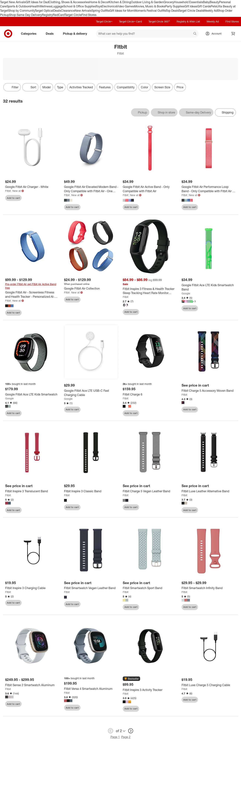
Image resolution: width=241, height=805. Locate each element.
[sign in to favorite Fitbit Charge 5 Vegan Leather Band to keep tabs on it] (171, 507)
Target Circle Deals (190, 10)
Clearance (68, 10)
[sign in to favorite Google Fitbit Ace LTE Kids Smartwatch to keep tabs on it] (53, 413)
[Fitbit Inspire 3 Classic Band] (91, 491)
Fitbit (8, 190)
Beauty (214, 2)
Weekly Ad (210, 10)
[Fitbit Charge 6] (150, 394)
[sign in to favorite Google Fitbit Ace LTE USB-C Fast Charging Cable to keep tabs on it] (112, 410)
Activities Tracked (81, 87)
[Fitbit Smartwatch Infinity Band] (209, 588)
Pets (214, 6)
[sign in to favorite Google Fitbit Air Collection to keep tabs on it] (112, 300)
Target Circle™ (104, 21)
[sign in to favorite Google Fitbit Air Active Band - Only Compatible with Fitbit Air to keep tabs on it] (171, 207)
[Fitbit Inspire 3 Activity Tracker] (150, 690)
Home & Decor (99, 2)
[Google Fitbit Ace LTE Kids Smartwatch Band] (209, 287)
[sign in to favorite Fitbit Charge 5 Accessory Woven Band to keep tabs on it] (229, 410)
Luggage (57, 6)
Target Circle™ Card (130, 21)
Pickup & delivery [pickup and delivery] (76, 33)
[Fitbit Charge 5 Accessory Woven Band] (209, 391)
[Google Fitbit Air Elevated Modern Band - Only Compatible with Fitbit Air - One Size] (91, 189)
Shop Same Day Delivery (25, 15)
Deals (57, 10)
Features (105, 87)
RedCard (59, 15)
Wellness (46, 6)
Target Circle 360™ (159, 21)
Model (46, 87)
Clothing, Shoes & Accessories (69, 2)
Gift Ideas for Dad (37, 2)
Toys (99, 6)
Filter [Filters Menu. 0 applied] (12, 87)
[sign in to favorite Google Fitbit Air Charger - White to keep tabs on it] (53, 198)
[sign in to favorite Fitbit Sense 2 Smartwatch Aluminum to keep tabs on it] (53, 704)
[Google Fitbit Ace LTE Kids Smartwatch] (32, 394)
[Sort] (30, 87)
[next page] (131, 731)
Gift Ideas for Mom (121, 10)
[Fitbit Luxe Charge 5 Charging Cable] (209, 685)
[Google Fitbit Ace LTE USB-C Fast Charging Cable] (91, 393)
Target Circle (73, 15)
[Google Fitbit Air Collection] (91, 288)
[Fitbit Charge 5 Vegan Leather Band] (150, 491)
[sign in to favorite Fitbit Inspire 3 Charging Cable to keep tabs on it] (53, 603)
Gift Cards (204, 6)
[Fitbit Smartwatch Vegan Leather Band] (91, 588)
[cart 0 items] (233, 33)
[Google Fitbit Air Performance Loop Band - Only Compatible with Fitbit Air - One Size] (209, 189)
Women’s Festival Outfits (150, 10)
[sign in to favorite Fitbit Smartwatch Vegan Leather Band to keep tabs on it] (112, 604)
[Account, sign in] (214, 33)
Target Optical (44, 10)
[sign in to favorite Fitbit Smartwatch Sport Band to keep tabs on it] (171, 607)
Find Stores (88, 15)
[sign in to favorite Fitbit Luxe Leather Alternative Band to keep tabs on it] (229, 510)
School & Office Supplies (79, 6)
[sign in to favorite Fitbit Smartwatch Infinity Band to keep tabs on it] (229, 607)
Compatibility (126, 87)
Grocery (168, 2)
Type (60, 87)
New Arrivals (83, 10)
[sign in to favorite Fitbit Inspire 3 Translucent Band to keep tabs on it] (53, 510)
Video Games (125, 6)
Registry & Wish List (188, 21)
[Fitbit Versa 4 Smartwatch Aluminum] (91, 689)
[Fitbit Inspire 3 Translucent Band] (32, 491)
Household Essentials (188, 2)
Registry (47, 15)
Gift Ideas (190, 6)
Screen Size (162, 87)
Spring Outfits (100, 10)
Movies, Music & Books (149, 6)
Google (186, 293)
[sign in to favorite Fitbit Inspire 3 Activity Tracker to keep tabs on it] (171, 709)
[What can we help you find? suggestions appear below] (147, 33)
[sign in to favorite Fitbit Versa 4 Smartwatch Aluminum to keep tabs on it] (112, 708)
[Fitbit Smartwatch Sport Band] (150, 588)
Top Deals (172, 10)
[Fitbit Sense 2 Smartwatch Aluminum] (32, 685)
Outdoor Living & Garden (147, 2)
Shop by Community (21, 10)
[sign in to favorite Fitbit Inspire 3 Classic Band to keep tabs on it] (112, 507)
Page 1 (115, 737)
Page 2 (125, 737)
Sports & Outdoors (18, 6)
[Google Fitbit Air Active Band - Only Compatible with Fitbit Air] (150, 189)
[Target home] (8, 33)
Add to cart (13, 197)
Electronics (109, 6)
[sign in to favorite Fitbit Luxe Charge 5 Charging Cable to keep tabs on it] (229, 700)
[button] (131, 678)
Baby (206, 2)
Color (144, 87)
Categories (30, 33)
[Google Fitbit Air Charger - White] (32, 187)
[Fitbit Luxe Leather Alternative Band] (209, 491)
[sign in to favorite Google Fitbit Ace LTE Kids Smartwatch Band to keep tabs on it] (229, 308)
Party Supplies (174, 6)
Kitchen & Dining (120, 2)
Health (35, 6)
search (195, 34)
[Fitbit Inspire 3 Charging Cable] (32, 588)
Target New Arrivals (13, 2)
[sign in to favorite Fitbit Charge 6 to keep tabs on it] (171, 413)
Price (180, 87)
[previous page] (110, 731)
